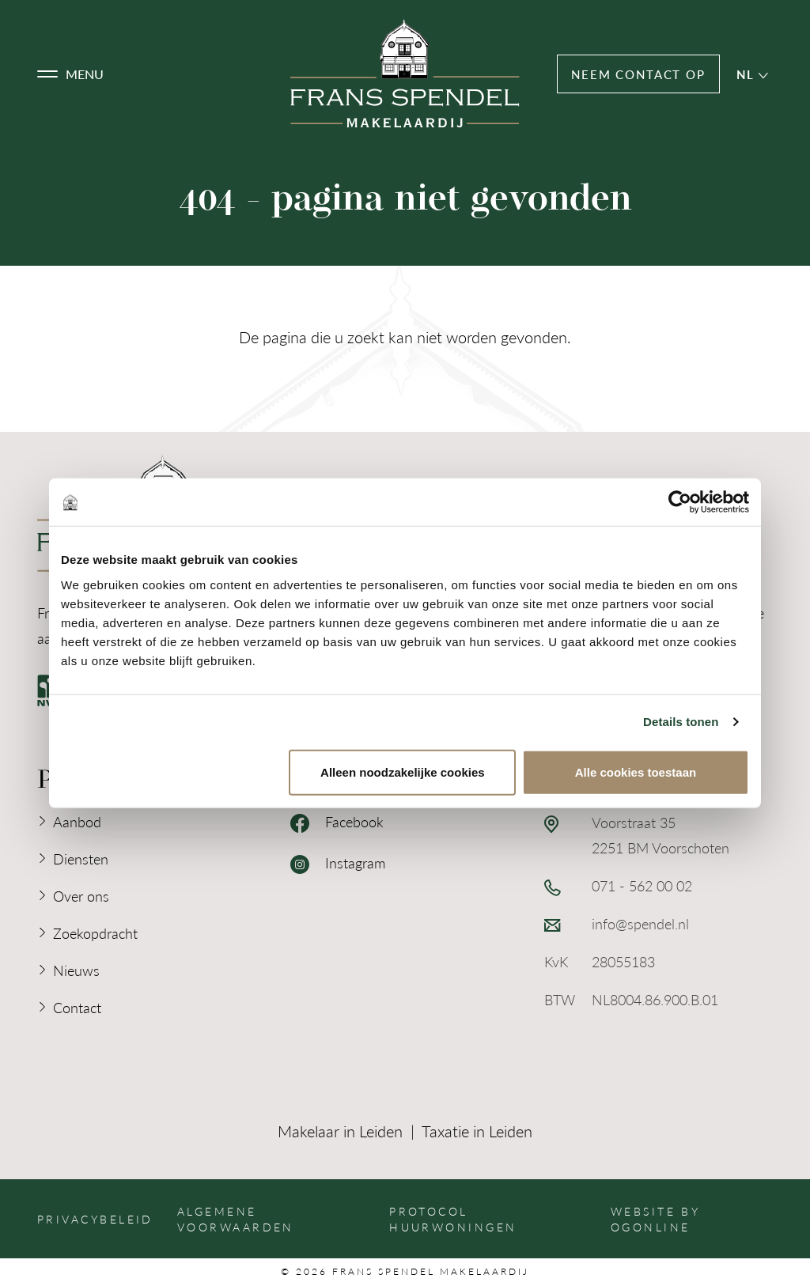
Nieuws (76, 970)
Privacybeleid (95, 1219)
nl (752, 74)
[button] (70, 74)
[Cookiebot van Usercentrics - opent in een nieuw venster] (680, 502)
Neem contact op (638, 74)
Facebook (337, 822)
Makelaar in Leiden (340, 1131)
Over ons (81, 896)
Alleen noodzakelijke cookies (402, 771)
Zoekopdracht (95, 933)
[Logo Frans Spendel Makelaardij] (405, 74)
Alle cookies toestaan (635, 771)
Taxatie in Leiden (477, 1131)
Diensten (80, 858)
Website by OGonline (655, 1219)
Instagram (337, 864)
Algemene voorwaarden (235, 1219)
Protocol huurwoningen (453, 1219)
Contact (77, 1007)
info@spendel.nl (640, 923)
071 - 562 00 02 (642, 885)
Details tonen (680, 721)
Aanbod (77, 821)
